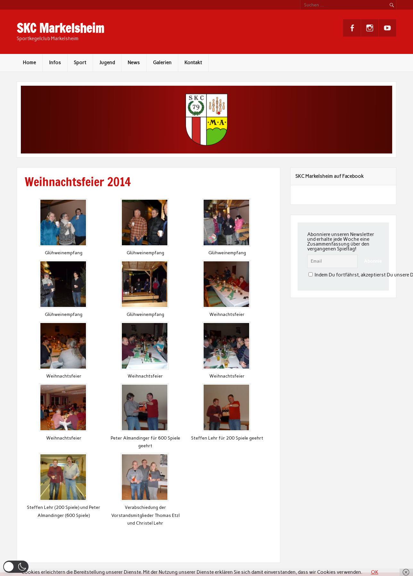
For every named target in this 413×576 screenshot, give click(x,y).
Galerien (162, 62)
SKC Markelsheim (60, 28)
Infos (55, 62)
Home (29, 62)
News (134, 62)
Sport (80, 62)
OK (374, 572)
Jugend (107, 62)
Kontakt (193, 62)
